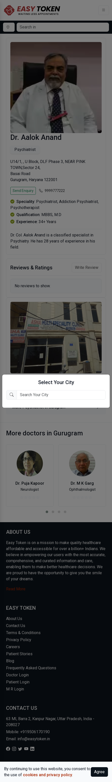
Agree (99, 771)
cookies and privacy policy (47, 774)
